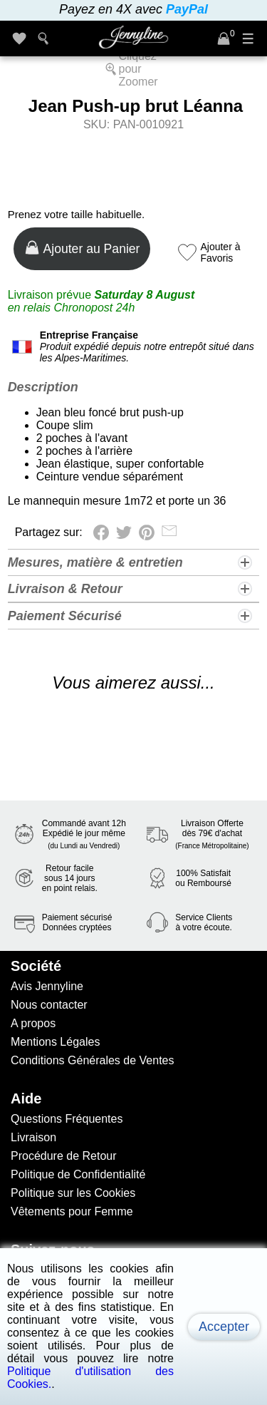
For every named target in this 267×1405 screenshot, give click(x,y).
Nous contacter (49, 1005)
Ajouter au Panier (82, 248)
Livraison (33, 1137)
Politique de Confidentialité (78, 1174)
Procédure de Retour (64, 1156)
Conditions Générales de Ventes (92, 1060)
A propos (33, 1023)
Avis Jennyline (47, 986)
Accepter (224, 1326)
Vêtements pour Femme (72, 1211)
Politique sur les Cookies (73, 1193)
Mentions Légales (55, 1042)
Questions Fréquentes (66, 1119)
